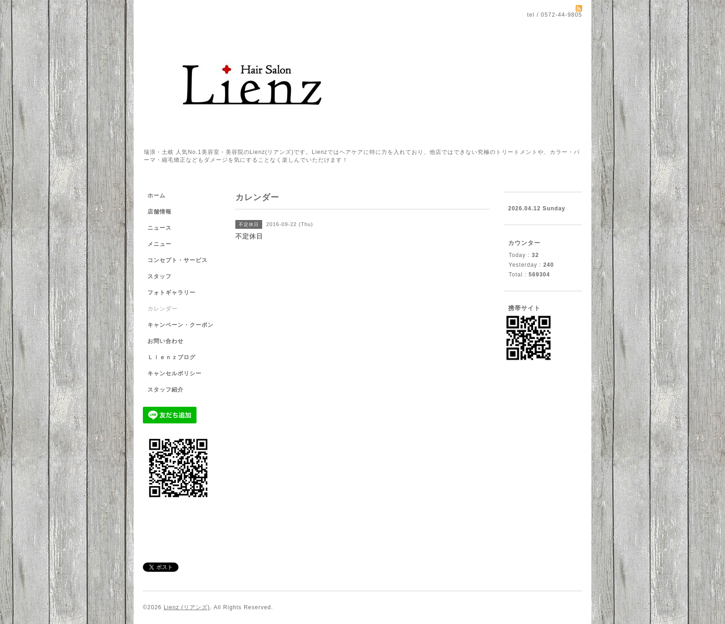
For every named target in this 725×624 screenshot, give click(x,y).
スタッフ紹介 (165, 389)
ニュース (159, 228)
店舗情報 (159, 211)
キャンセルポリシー (174, 373)
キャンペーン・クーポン (180, 325)
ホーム (156, 195)
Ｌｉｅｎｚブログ (171, 357)
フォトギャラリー (171, 292)
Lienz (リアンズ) (187, 607)
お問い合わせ (165, 341)
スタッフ (159, 276)
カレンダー (162, 309)
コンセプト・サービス (177, 260)
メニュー (159, 244)
